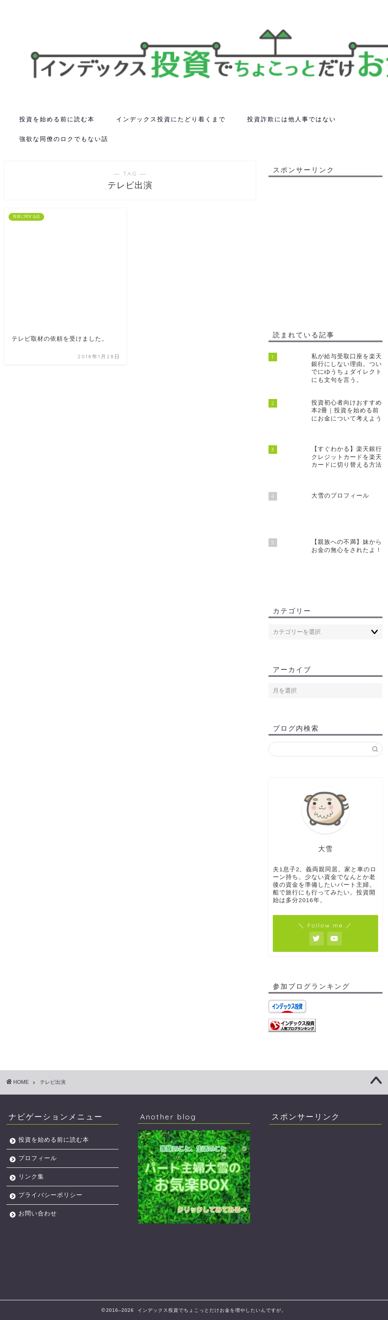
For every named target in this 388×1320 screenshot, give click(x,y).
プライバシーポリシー (50, 1195)
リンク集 (31, 1176)
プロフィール (37, 1158)
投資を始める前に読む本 (57, 119)
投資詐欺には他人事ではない (291, 119)
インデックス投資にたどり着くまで (171, 119)
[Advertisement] (328, 249)
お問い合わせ (37, 1213)
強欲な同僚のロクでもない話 (63, 139)
